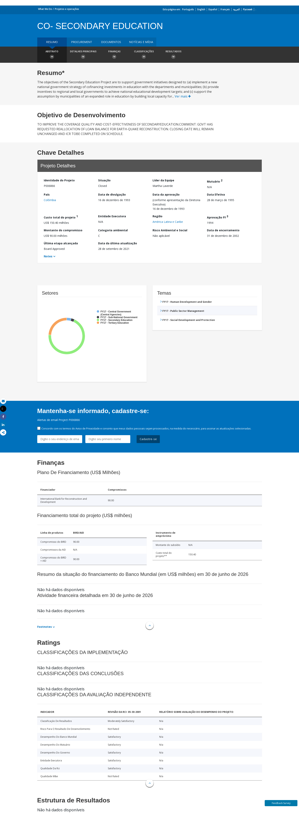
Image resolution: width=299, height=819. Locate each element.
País (47, 194)
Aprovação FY (217, 216)
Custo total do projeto (61, 216)
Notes (48, 256)
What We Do (45, 9)
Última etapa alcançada (61, 243)
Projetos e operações (67, 9)
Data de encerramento (223, 230)
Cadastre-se (148, 439)
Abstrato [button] (52, 55)
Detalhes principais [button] (83, 55)
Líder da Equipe (163, 180)
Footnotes (44, 627)
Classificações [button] (144, 55)
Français (225, 9)
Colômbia (50, 200)
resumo (52, 42)
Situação (104, 180)
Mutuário (214, 180)
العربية (236, 9)
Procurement (81, 42)
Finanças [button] (114, 55)
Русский (247, 9)
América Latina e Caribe (168, 222)
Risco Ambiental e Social (170, 230)
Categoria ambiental (113, 230)
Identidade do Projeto (59, 180)
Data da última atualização (117, 243)
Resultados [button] (173, 55)
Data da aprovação (166, 194)
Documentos (111, 42)
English (201, 9)
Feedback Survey (281, 803)
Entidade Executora (112, 216)
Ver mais (183, 96)
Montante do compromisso (63, 230)
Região (157, 216)
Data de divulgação (112, 194)
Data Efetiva (216, 194)
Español (213, 9)
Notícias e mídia (141, 42)
